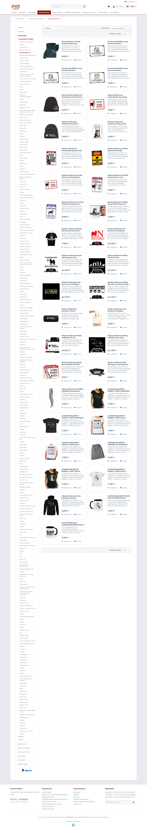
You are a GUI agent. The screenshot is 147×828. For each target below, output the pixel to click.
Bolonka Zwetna (24, 139)
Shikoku (22, 622)
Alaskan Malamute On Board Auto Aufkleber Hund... (117, 230)
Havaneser (23, 345)
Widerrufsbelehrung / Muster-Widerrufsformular (52, 805)
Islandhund (23, 375)
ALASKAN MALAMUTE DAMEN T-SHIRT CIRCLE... (71, 470)
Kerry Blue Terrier (25, 397)
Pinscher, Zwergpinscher (26, 511)
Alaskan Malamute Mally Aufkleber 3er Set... (72, 337)
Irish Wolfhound (24, 372)
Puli (21, 554)
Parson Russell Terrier (26, 495)
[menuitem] (68, 7)
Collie (21, 216)
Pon (21, 535)
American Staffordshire (26, 66)
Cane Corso (23, 187)
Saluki (21, 579)
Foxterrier (22, 305)
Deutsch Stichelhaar (25, 252)
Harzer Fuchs (23, 342)
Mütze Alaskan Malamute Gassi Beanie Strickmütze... (72, 96)
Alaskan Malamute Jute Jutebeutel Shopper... (117, 310)
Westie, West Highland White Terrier (28, 711)
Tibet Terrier (23, 657)
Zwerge (22, 734)
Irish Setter (23, 364)
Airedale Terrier (24, 47)
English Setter (23, 281)
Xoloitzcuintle (23, 728)
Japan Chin (22, 386)
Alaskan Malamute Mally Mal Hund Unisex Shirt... (72, 230)
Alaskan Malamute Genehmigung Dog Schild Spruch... (72, 150)
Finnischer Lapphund (25, 302)
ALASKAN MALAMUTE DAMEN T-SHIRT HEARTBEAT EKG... (119, 390)
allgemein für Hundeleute (27, 42)
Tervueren (22, 652)
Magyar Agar (23, 447)
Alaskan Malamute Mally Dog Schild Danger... (118, 150)
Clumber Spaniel (24, 208)
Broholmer (23, 169)
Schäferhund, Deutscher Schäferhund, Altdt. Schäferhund (26, 593)
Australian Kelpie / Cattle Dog (28, 79)
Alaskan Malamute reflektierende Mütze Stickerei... (70, 123)
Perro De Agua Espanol (26, 509)
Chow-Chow (23, 206)
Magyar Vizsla (23, 450)
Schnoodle (22, 600)
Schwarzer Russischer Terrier (28, 608)
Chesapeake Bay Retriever (27, 198)
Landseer (22, 429)
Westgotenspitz (24, 699)
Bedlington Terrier (25, 107)
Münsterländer (24, 466)
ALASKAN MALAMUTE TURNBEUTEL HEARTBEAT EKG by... (118, 444)
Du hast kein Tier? (24, 752)
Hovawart (22, 352)
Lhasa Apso (23, 435)
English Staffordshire (25, 283)
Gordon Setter (23, 324)
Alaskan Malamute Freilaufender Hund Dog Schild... (117, 96)
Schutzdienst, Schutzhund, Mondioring (27, 575)
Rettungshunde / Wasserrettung (24, 565)
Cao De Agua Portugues (26, 195)
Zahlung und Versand (49, 802)
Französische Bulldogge (26, 308)
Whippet (22, 720)
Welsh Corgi (23, 697)
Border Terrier (24, 147)
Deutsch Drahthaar (25, 244)
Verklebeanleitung (48, 797)
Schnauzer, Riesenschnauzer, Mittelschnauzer (28, 588)
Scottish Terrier (24, 603)
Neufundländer (24, 469)
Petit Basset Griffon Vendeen (28, 506)
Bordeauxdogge (24, 142)
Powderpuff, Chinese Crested (28, 537)
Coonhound (23, 222)
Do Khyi (22, 267)
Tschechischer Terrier (26, 676)
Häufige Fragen (23, 764)
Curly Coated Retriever (26, 227)
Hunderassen (22, 36)
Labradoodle (23, 413)
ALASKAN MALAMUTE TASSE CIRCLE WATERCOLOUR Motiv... (119, 497)
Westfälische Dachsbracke (27, 715)
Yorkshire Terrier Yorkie (26, 731)
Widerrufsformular (48, 809)
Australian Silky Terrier (26, 81)
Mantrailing (23, 445)
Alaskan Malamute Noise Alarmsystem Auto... (72, 256)
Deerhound (23, 238)
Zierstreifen (21, 756)
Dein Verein (21, 760)
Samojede (22, 581)
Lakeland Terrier (24, 427)
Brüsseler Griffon (24, 171)
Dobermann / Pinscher (26, 254)
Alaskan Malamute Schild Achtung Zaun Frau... (118, 176)
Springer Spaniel (24, 635)
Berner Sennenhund (25, 123)
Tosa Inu (22, 668)
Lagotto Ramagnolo (25, 421)
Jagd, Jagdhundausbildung (27, 380)
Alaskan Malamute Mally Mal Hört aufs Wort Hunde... (119, 283)
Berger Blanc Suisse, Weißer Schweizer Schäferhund (27, 111)
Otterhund (22, 490)
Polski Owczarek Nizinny (26, 529)
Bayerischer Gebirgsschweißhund (25, 96)
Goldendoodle (23, 318)
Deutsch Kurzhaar (25, 249)
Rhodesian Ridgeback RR (26, 569)
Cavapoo (22, 192)
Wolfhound (23, 723)
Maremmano (23, 461)
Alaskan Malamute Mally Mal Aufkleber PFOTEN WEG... (72, 363)
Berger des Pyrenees (25, 120)
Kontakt (76, 794)
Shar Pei (22, 614)
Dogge (21, 257)
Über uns (77, 797)
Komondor (22, 399)
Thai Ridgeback (24, 654)
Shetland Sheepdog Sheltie (27, 616)
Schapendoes (23, 584)
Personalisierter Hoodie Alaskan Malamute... (71, 43)
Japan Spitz (23, 389)
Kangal (21, 391)
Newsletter (77, 792)
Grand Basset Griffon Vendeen (25, 327)
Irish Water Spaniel (25, 370)
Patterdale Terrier (25, 498)
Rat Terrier (23, 559)
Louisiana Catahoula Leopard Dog (28, 438)
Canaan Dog (23, 184)
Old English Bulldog (25, 487)
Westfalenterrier (24, 717)
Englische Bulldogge (25, 275)
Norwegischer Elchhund (26, 477)
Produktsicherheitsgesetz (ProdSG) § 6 (54, 799)
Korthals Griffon (24, 402)
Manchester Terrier (25, 458)
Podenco (22, 521)
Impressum (77, 804)
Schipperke (23, 597)
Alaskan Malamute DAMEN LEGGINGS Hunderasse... (72, 390)
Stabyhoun (22, 646)
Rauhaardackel (24, 562)
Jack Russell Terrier (25, 383)
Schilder (20, 28)
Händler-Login (47, 792)
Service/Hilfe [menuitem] (130, 2)
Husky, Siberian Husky (26, 357)
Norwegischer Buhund (26, 474)
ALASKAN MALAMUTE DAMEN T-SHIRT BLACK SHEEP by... (117, 417)
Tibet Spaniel (23, 660)
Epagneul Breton (24, 289)
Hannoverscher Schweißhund (28, 339)
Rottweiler (22, 572)
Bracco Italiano (24, 158)
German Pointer (24, 313)
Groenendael (23, 334)
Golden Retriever (24, 321)
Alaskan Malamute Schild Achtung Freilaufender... (72, 176)
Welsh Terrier (23, 707)
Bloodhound (23, 131)
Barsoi (21, 87)
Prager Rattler (23, 540)
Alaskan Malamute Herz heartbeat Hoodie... (71, 497)
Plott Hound (23, 518)
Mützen (21, 736)
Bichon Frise (23, 128)
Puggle (21, 551)
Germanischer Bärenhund (27, 316)
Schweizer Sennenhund (26, 605)
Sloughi (22, 627)
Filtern (47, 28)
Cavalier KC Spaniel (25, 189)
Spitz (21, 633)
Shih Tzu (22, 619)
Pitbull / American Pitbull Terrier (26, 515)
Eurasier (22, 291)
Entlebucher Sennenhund (27, 286)
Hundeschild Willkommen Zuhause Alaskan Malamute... (118, 43)
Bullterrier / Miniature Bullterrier (26, 178)
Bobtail (21, 133)
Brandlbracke (23, 163)
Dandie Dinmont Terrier (26, 233)
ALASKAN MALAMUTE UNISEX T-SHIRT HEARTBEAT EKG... (73, 417)
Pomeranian (23, 532)
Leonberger (23, 432)
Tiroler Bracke (23, 662)
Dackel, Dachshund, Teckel (27, 230)
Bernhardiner (23, 125)
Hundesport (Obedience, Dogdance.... (26, 361)
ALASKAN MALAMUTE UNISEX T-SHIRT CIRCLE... (117, 470)
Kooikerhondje (24, 405)
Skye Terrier (23, 624)
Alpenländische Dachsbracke (28, 55)
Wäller (21, 688)
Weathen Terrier (24, 705)
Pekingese (22, 503)
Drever (21, 270)
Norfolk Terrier (24, 472)
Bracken (22, 161)
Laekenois (22, 418)
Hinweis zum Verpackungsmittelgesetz (55, 794)
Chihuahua (23, 200)
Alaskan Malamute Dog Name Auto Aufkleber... (71, 283)
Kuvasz (21, 410)
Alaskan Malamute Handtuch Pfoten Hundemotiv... (69, 310)
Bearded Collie (24, 102)
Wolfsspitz (22, 725)
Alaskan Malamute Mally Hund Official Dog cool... (118, 203)
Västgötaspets (23, 683)
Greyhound (23, 331)
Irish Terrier (23, 367)
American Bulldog (24, 63)
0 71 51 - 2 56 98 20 (19, 799)
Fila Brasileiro (23, 297)
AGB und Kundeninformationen (84, 802)
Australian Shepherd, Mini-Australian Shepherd (27, 75)
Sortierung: (105, 28)
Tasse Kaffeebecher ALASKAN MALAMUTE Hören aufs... (73, 524)
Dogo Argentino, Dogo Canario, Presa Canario (26, 263)
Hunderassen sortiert (26, 39)
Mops (21, 463)
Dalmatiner (23, 235)
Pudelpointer (23, 548)
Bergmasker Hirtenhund (26, 115)
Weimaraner (23, 694)
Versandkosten (69, 817)
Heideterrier (23, 354)
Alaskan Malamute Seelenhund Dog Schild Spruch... (117, 123)
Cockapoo (22, 211)
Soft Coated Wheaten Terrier (28, 641)
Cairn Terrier (23, 181)
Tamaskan (22, 649)
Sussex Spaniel (24, 638)
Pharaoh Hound (24, 500)
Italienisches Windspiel (26, 378)
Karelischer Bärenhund (26, 394)
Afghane (22, 44)
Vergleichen (67, 60)
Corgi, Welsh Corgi (25, 225)
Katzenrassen (22, 744)
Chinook (22, 203)
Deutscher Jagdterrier (26, 246)
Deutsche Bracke (24, 241)
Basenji (22, 89)
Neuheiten (21, 32)
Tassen (21, 739)
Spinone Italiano (24, 630)
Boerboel (22, 136)
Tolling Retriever (24, 665)
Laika (21, 424)
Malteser (22, 455)
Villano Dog (23, 686)
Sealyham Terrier (24, 611)
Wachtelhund (23, 691)
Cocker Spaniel (24, 214)
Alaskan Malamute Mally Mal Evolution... (118, 256)
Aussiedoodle (23, 71)
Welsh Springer (24, 702)
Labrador (22, 416)
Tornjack (22, 673)
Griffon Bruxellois (24, 336)
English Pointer (24, 278)
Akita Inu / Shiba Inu (25, 50)
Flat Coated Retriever (25, 299)
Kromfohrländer (24, 408)
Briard (21, 166)
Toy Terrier (23, 671)
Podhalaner (23, 524)
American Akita (24, 58)
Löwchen (22, 442)
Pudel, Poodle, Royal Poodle (27, 545)
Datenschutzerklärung (81, 799)
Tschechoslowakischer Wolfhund (26, 679)
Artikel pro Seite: (115, 34)
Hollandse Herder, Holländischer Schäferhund (27, 348)
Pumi (21, 556)
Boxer (21, 155)
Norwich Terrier (24, 480)
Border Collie (23, 144)
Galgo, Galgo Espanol (25, 310)
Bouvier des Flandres (25, 152)
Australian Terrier (24, 84)
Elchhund (22, 272)
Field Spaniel (23, 294)
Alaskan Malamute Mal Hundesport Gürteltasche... (118, 363)
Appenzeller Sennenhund (27, 69)
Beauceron (23, 105)
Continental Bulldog (25, 219)
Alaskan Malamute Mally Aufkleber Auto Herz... (118, 337)
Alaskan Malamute (25, 52)
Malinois (22, 453)
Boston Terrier (24, 150)
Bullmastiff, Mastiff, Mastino (27, 174)
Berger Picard (23, 117)
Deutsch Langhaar (25, 260)
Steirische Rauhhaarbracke (27, 643)
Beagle (21, 99)
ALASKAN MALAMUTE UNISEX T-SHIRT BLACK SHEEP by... (71, 444)
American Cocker (24, 61)
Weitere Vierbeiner (24, 748)
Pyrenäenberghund (25, 543)
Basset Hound (23, 92)
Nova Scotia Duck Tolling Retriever (26, 483)
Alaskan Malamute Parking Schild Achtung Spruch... (72, 203)
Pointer (22, 527)
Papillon (22, 492)
